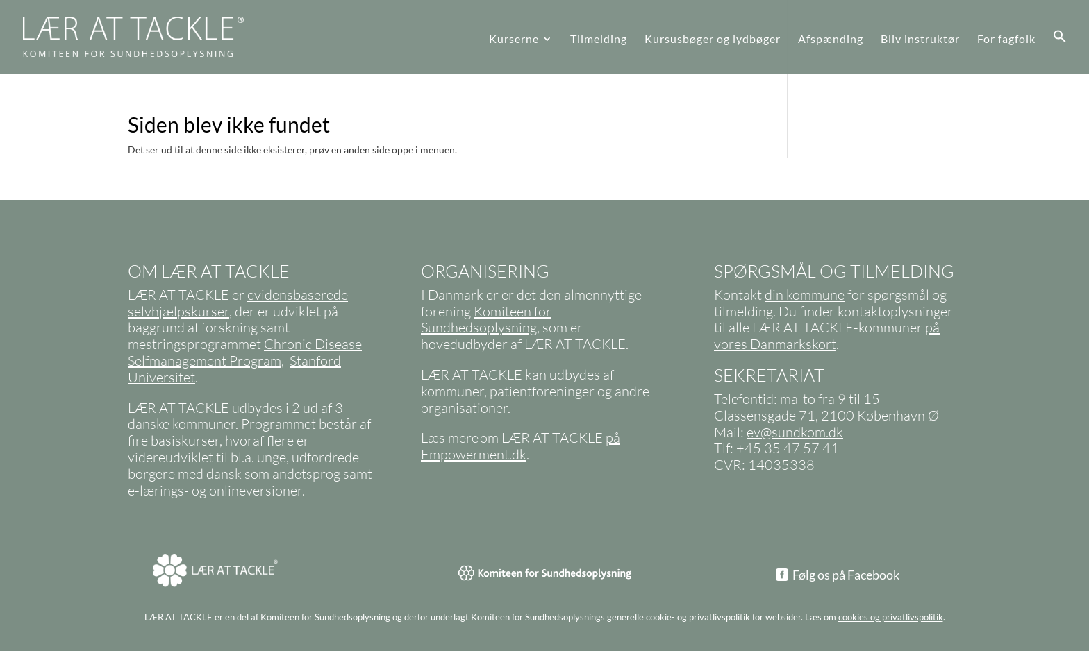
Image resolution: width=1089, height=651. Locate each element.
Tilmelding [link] (598, 39)
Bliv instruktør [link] (920, 39)
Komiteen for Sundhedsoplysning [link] (486, 320)
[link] (125, 36)
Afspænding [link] (830, 39)
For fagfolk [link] (1006, 39)
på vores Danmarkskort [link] (827, 336)
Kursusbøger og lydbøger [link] (713, 39)
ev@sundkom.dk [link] (795, 432)
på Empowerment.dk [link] (520, 446)
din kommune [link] (805, 294)
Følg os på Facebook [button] (845, 574)
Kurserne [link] (514, 39)
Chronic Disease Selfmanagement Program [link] (245, 352)
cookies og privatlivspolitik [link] (890, 617)
